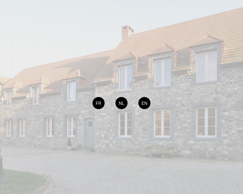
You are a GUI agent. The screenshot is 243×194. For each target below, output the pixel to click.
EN (144, 103)
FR (98, 103)
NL (121, 103)
